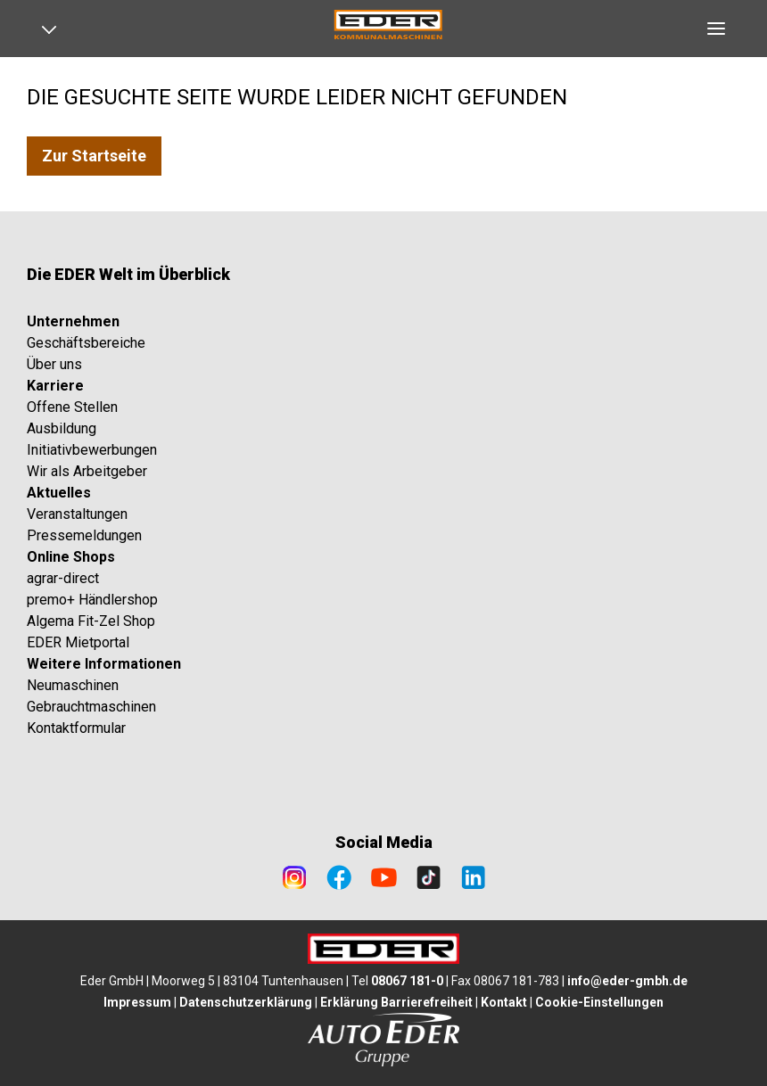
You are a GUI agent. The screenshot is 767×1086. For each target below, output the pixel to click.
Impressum (137, 1002)
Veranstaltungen (77, 514)
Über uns (54, 364)
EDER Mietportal (78, 642)
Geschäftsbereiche (86, 342)
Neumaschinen (73, 685)
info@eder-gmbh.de (627, 981)
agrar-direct (63, 578)
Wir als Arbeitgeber (87, 471)
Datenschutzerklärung (245, 1002)
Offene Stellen (72, 407)
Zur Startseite (94, 155)
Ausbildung (61, 428)
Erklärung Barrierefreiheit (396, 1002)
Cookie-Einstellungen (599, 1002)
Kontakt (504, 1002)
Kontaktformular (76, 728)
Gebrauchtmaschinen (91, 706)
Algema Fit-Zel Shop (91, 621)
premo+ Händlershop (92, 599)
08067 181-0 (407, 981)
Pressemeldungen (84, 535)
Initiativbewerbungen (92, 449)
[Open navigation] (55, 28)
